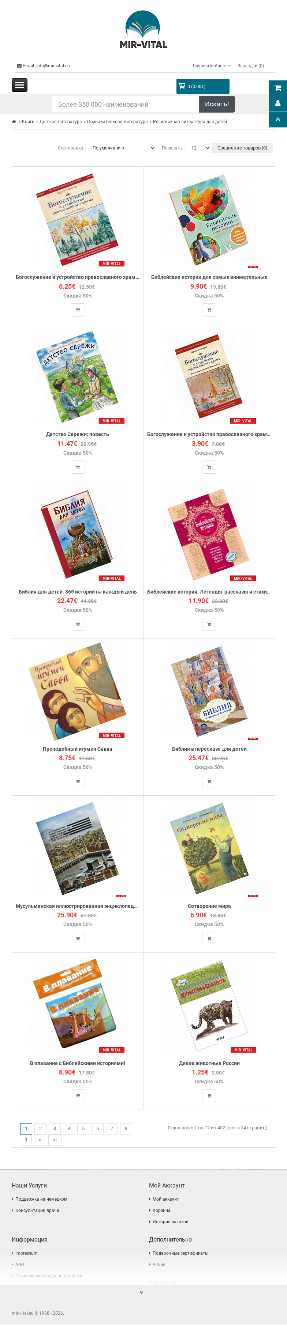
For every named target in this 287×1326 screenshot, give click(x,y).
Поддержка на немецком (41, 1199)
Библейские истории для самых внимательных (209, 277)
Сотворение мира (209, 906)
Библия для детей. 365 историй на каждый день (78, 592)
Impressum (26, 1254)
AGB (19, 1265)
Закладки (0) (251, 65)
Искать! (217, 104)
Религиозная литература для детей (190, 121)
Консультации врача (37, 1211)
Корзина (162, 1211)
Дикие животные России (209, 1064)
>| (55, 1140)
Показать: (172, 148)
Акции (159, 1265)
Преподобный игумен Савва (77, 749)
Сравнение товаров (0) (242, 148)
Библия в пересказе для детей (209, 749)
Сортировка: (71, 148)
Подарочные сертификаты (180, 1254)
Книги (28, 121)
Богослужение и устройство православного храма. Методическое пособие (210, 434)
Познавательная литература (117, 121)
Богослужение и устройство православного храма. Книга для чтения (78, 277)
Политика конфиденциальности (48, 1276)
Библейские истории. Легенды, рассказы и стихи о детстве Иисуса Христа (210, 592)
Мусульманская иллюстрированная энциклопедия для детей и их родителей (78, 906)
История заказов (171, 1222)
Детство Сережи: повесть (77, 434)
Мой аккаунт (166, 1199)
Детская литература (61, 121)
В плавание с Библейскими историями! (77, 1064)
